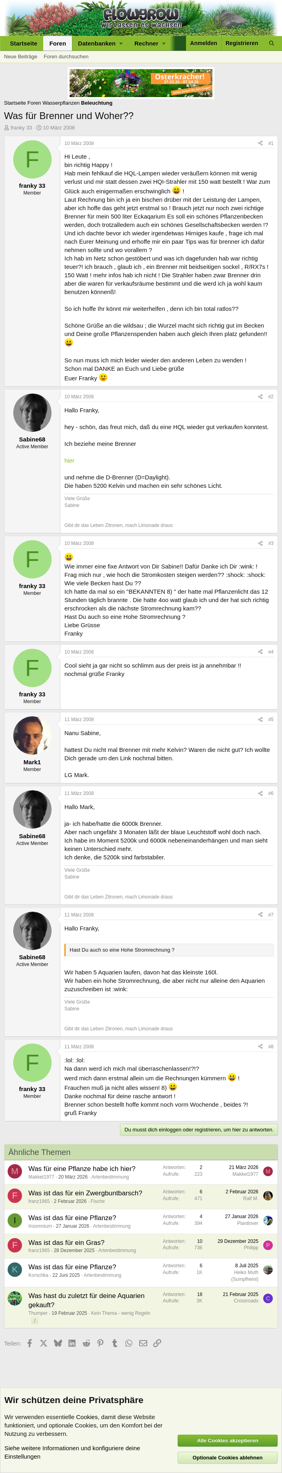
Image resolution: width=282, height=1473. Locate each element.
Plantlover (247, 1223)
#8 (271, 1047)
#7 (271, 915)
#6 (271, 793)
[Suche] (271, 43)
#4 (271, 652)
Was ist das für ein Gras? (66, 1242)
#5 (271, 719)
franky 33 (21, 128)
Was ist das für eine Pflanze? (72, 1218)
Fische (97, 1201)
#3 (271, 543)
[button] (100, 43)
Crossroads (246, 1301)
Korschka (38, 1275)
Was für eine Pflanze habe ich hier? (82, 1169)
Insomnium (40, 1226)
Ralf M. (250, 1198)
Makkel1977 (41, 1177)
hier (69, 460)
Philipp (251, 1247)
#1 (271, 143)
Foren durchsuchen (66, 57)
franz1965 (39, 1201)
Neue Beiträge (20, 57)
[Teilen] (260, 143)
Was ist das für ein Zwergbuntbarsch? (85, 1193)
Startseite (23, 43)
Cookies (87, 1416)
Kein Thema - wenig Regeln (120, 1313)
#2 (271, 397)
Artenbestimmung (110, 1177)
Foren (57, 43)
